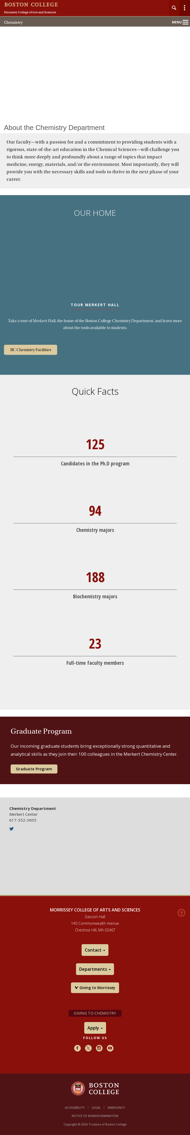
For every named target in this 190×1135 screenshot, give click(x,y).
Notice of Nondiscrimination (95, 1116)
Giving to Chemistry (95, 1013)
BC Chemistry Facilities (30, 349)
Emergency (116, 1107)
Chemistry (13, 22)
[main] (95, 453)
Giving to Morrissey (95, 987)
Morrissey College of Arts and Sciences (30, 12)
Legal (96, 1107)
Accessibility (75, 1107)
